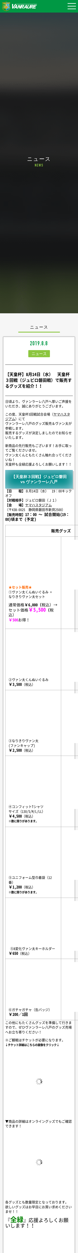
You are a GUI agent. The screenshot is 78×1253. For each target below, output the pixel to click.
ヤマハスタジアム (38, 504)
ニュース (39, 353)
